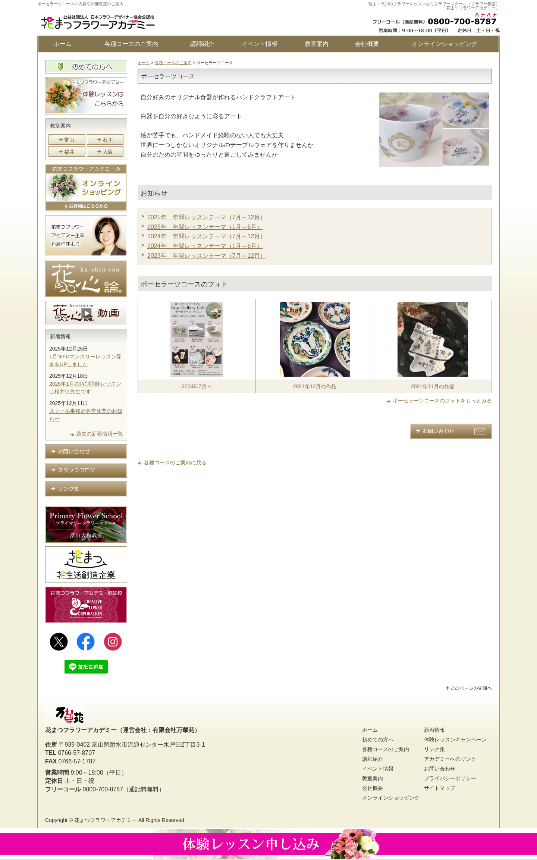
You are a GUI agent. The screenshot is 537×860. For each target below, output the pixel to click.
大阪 (108, 152)
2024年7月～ (197, 386)
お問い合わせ (439, 769)
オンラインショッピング (444, 44)
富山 (69, 140)
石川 (108, 140)
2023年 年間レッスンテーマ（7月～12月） (206, 255)
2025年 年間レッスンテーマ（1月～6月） (205, 227)
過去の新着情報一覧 (99, 434)
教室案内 (317, 44)
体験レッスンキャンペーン (455, 740)
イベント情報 (259, 44)
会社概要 (367, 44)
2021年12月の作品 (315, 386)
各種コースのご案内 (131, 44)
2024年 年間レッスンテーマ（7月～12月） (206, 236)
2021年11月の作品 (433, 386)
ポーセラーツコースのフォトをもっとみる (442, 401)
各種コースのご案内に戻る (175, 462)
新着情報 (60, 336)
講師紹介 (202, 44)
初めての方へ (377, 740)
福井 (69, 152)
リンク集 (434, 749)
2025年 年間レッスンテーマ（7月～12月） (206, 217)
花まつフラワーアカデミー (105, 820)
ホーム (63, 44)
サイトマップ (439, 788)
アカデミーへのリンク (450, 759)
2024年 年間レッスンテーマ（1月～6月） (205, 246)
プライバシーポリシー (450, 778)
